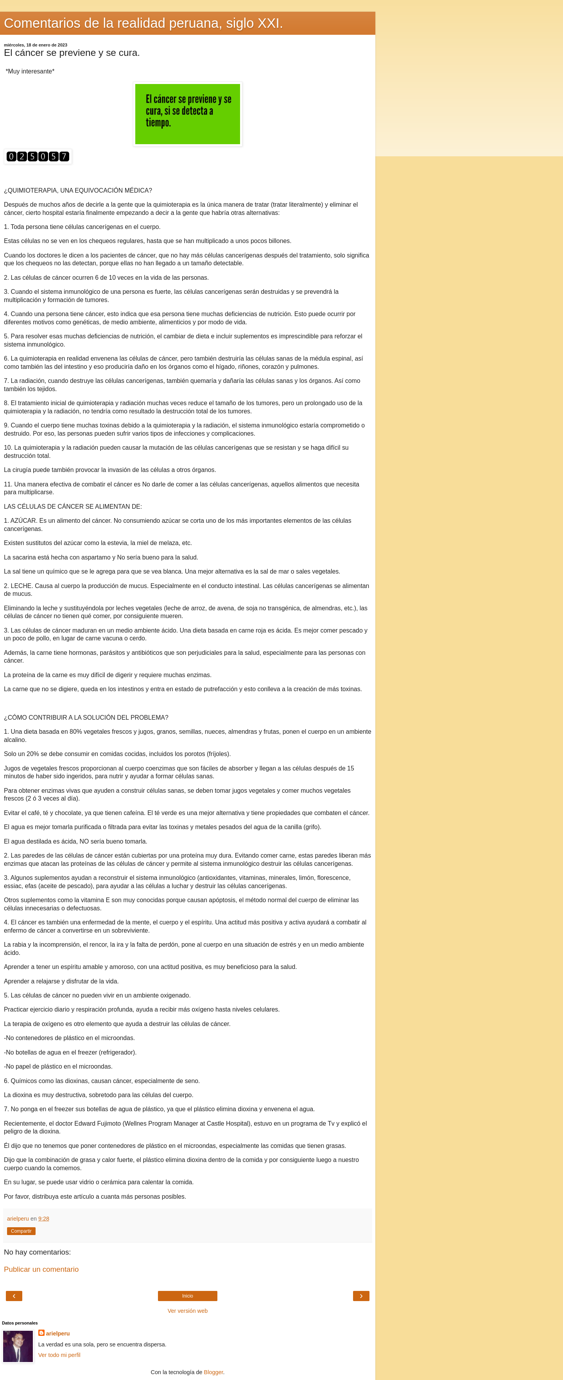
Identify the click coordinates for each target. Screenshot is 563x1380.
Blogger (213, 1372)
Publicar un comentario (41, 1269)
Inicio (187, 1296)
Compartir (21, 1231)
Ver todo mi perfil (59, 1355)
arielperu (58, 1333)
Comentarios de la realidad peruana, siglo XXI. (143, 23)
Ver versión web (188, 1311)
